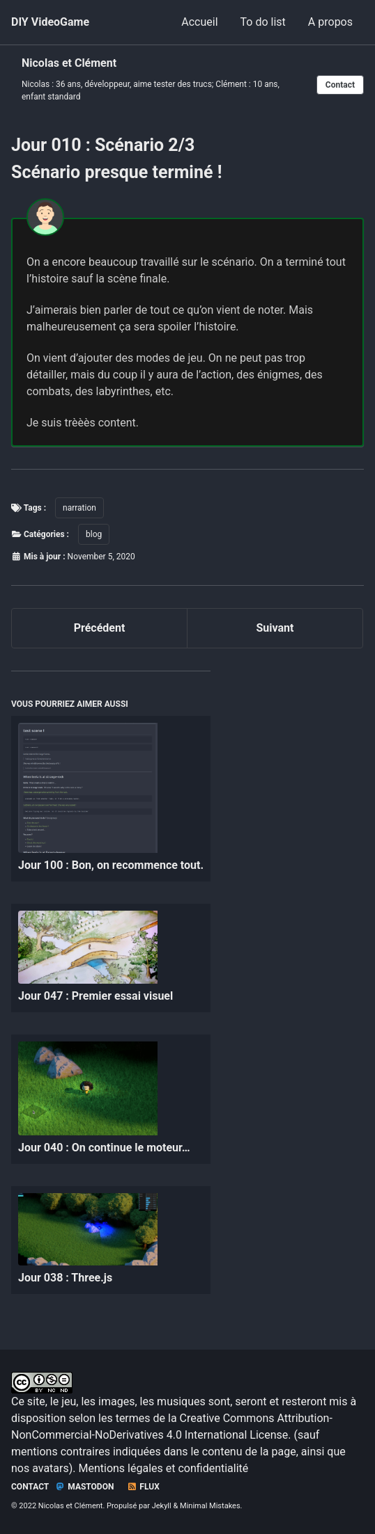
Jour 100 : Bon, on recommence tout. (111, 865)
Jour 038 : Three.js (65, 1277)
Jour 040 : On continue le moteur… (104, 1147)
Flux (143, 1487)
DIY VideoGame (50, 22)
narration (79, 508)
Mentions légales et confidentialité (163, 1468)
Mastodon (84, 1487)
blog (94, 534)
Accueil (199, 22)
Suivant (275, 627)
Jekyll (161, 1505)
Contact (340, 85)
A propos (330, 22)
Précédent (99, 627)
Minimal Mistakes (210, 1505)
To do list (263, 22)
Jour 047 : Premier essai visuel (95, 995)
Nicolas (35, 84)
